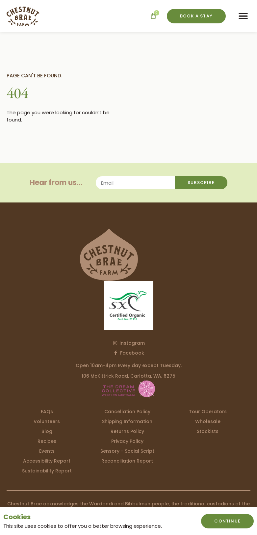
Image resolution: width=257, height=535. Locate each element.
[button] (243, 16)
